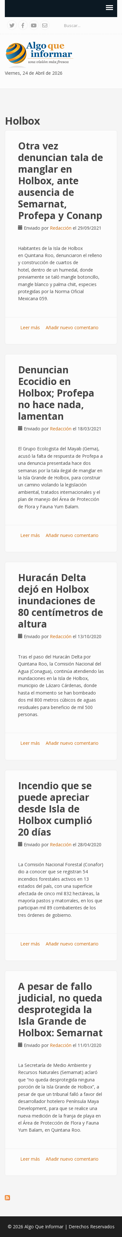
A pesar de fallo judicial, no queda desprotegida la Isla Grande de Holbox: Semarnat (60, 1009)
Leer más (30, 327)
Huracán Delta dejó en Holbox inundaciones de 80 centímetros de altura (60, 600)
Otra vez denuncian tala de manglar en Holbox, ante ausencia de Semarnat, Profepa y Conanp (60, 180)
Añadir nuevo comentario (72, 327)
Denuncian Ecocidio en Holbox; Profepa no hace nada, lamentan (56, 393)
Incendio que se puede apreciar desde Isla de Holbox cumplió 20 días (55, 809)
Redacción (60, 228)
